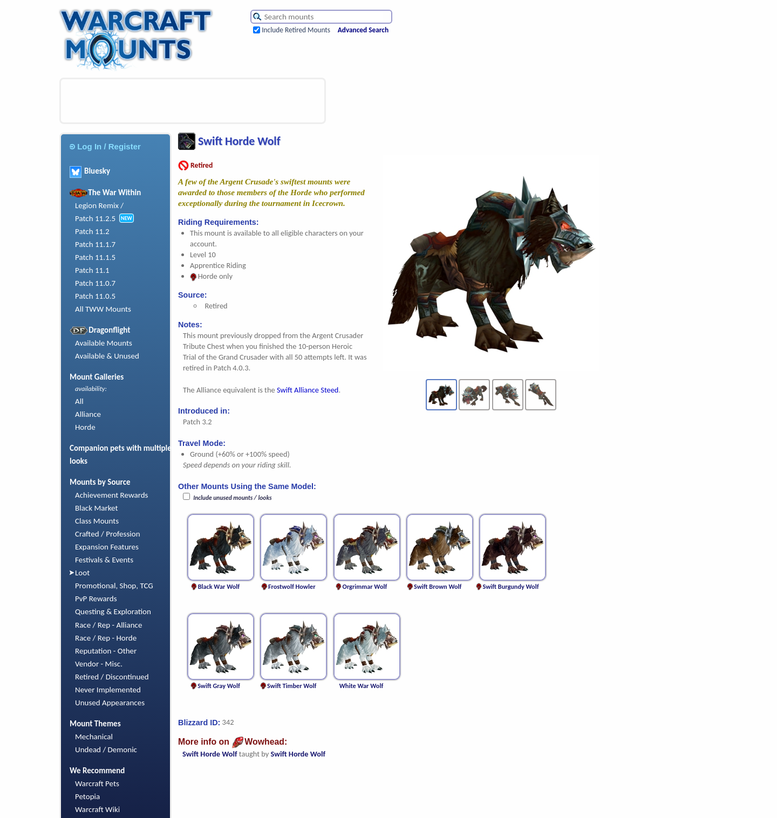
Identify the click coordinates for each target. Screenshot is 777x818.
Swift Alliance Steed (308, 390)
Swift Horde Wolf (209, 754)
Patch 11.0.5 (95, 296)
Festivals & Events (104, 560)
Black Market (96, 508)
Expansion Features (107, 547)
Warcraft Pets (97, 783)
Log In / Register (105, 146)
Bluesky (90, 171)
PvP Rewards (96, 598)
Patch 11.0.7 (95, 283)
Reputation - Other (106, 651)
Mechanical (94, 736)
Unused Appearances (110, 702)
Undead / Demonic (106, 749)
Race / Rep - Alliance (108, 625)
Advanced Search (363, 30)
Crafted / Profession (107, 534)
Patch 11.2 (92, 231)
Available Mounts (103, 343)
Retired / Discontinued (112, 677)
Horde (85, 427)
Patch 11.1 (92, 270)
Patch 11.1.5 (95, 257)
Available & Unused (107, 356)
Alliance (88, 414)
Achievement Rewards (111, 495)
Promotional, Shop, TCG (114, 585)
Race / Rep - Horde (106, 638)
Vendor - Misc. (98, 664)
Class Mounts (97, 521)
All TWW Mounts (103, 309)
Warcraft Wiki (97, 809)
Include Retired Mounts (296, 30)
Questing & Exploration (113, 611)
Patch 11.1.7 (95, 244)
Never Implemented (108, 690)
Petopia (87, 796)
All (79, 401)
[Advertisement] (192, 101)
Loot (82, 573)
